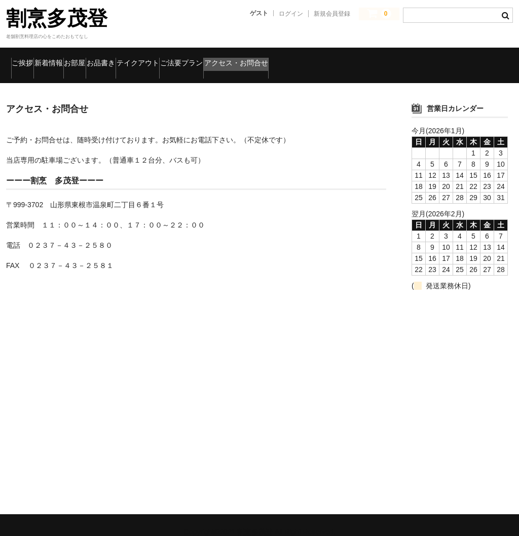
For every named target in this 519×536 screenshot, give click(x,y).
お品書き (181, 58)
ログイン (291, 13)
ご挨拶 (29, 58)
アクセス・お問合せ (401, 58)
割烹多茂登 (56, 18)
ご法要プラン (316, 58)
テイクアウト (244, 58)
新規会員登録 (332, 13)
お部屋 (130, 58)
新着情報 (80, 58)
